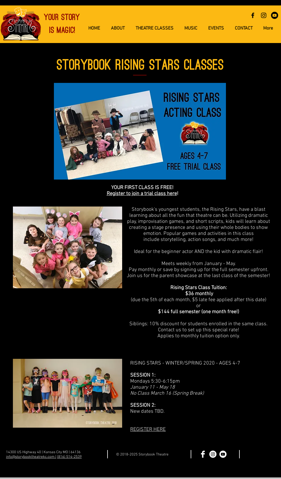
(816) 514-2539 (69, 457)
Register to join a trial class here (142, 194)
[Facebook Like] (260, 454)
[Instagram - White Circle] (212, 454)
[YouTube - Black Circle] (274, 15)
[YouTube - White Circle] (223, 454)
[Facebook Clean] (202, 454)
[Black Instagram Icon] (263, 15)
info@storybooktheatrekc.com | (31, 457)
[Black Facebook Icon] (252, 15)
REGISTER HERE (148, 430)
